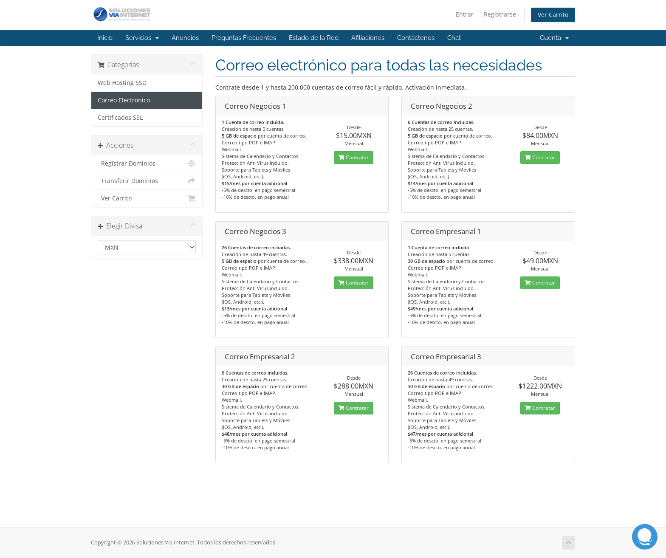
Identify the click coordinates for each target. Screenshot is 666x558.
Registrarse (500, 14)
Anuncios (185, 38)
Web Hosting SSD (122, 83)
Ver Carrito (553, 15)
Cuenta (554, 38)
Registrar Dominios (147, 163)
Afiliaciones (367, 38)
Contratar (354, 157)
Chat (454, 38)
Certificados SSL (120, 117)
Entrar (465, 14)
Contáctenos (416, 38)
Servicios (142, 38)
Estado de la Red (314, 38)
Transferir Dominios (147, 181)
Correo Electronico (124, 100)
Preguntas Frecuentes (244, 38)
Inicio (105, 38)
